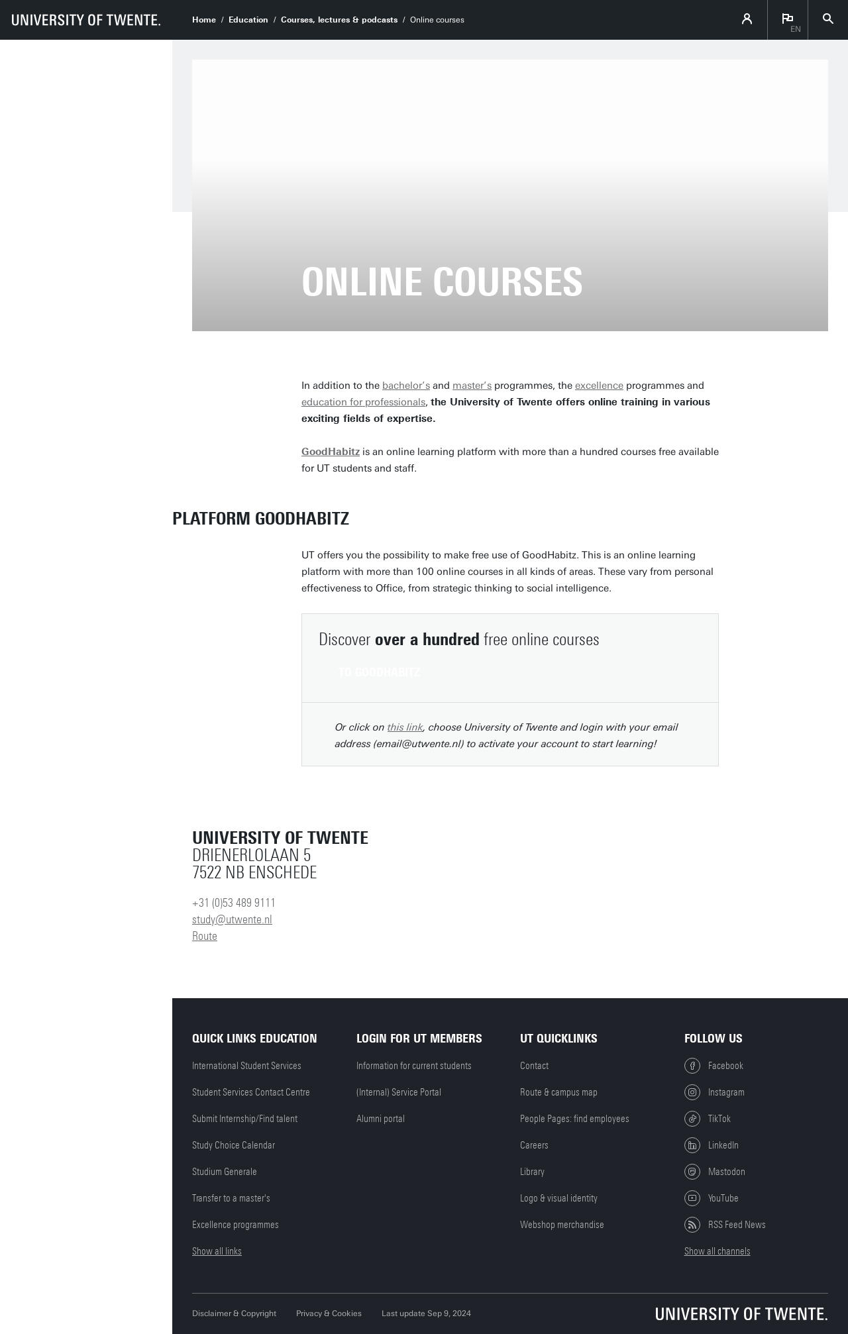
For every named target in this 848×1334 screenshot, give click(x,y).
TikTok (707, 1119)
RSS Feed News (725, 1225)
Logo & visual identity (559, 1198)
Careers (534, 1145)
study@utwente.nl (232, 919)
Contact (534, 1066)
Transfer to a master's (231, 1198)
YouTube (711, 1198)
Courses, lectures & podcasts (339, 20)
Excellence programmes (235, 1225)
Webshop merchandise (562, 1225)
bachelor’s (406, 385)
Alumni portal (380, 1119)
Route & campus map (559, 1092)
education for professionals (363, 402)
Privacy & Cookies (329, 1313)
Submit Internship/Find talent (244, 1119)
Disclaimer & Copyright (234, 1313)
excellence (599, 385)
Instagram (714, 1092)
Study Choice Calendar (233, 1145)
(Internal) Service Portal (398, 1092)
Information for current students (414, 1066)
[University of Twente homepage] (86, 20)
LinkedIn (711, 1145)
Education (248, 20)
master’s (472, 385)
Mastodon (714, 1172)
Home (204, 20)
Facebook (713, 1066)
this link (405, 727)
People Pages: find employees (574, 1119)
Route (204, 936)
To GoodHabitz (379, 672)
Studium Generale (224, 1172)
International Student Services (246, 1066)
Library (532, 1172)
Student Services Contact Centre (251, 1092)
